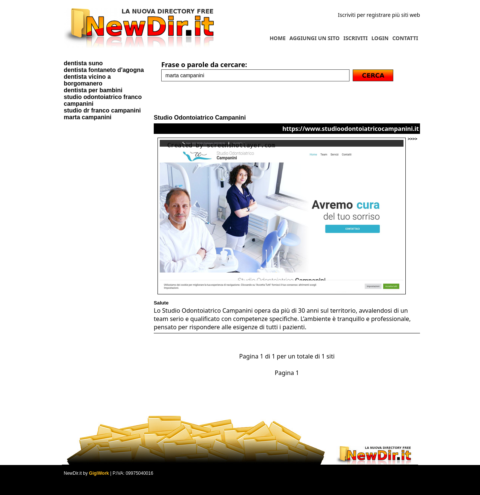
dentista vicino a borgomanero (87, 80)
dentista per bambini (93, 90)
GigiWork (99, 473)
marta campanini (87, 117)
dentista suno (83, 63)
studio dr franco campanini (102, 110)
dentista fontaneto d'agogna (104, 70)
